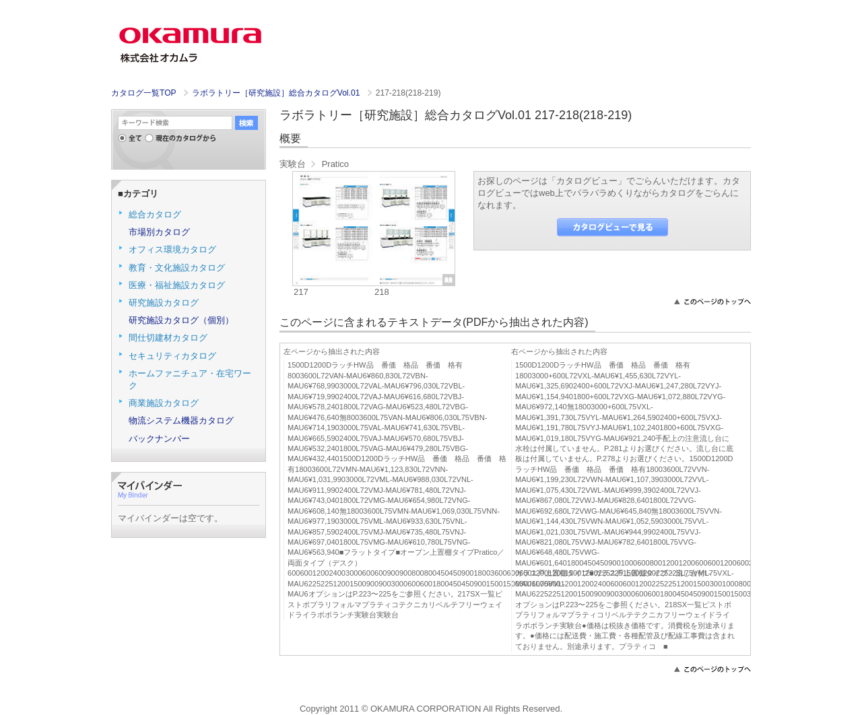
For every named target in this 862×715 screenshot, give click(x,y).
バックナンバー (159, 439)
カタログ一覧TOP (143, 93)
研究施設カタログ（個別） (181, 320)
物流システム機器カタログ (181, 420)
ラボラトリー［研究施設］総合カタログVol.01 (277, 93)
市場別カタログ (159, 232)
